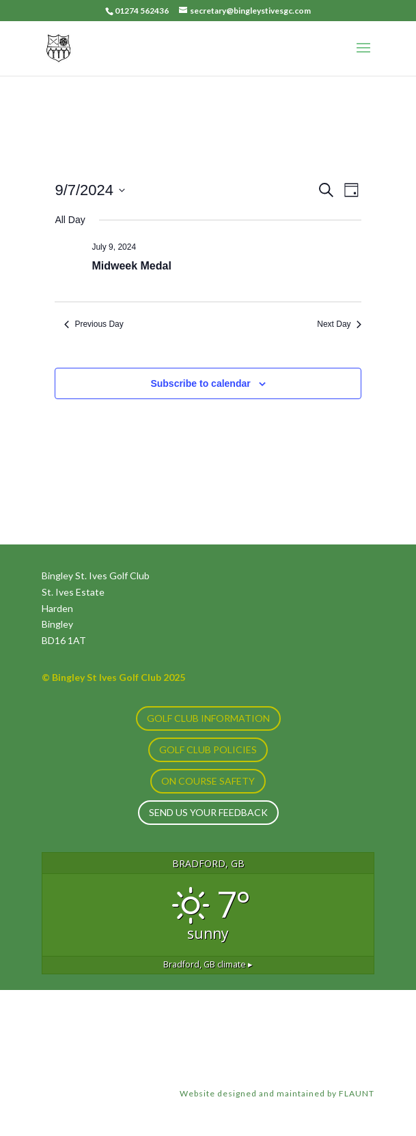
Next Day (339, 324)
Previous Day (93, 324)
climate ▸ (208, 964)
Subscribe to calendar (200, 383)
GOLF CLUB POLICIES (208, 749)
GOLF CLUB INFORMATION (208, 718)
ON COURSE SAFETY (208, 781)
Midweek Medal (131, 266)
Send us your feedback (208, 812)
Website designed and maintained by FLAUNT (277, 1093)
